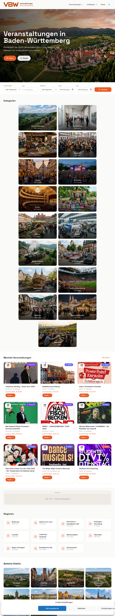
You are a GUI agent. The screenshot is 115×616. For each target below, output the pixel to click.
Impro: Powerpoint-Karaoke (90, 237)
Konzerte (31, 215)
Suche (24, 58)
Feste (106, 297)
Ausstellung (35, 561)
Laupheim (15, 323)
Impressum (91, 564)
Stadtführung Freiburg (51, 237)
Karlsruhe (7, 567)
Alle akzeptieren (52, 608)
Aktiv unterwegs (37, 557)
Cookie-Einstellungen (95, 573)
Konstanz (88, 321)
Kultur (69, 215)
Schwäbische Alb (65, 586)
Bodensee (63, 557)
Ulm (52, 281)
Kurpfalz (62, 570)
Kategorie (8, 86)
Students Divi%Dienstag (88, 319)
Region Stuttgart (65, 583)
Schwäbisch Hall (54, 321)
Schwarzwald (64, 589)
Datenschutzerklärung (95, 567)
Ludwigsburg (8, 573)
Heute (103, 4)
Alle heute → (106, 208)
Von (59, 86)
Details (10, 245)
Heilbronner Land (65, 561)
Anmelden (76, 502)
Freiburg (51, 239)
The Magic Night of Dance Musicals (56, 319)
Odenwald (63, 580)
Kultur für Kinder (37, 580)
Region (42, 86)
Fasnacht (34, 567)
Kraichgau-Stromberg (67, 567)
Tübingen (88, 239)
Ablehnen (81, 608)
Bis (77, 86)
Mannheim (7, 570)
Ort (23, 86)
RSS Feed (90, 570)
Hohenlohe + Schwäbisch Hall (70, 564)
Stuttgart (16, 239)
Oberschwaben (65, 576)
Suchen (103, 89)
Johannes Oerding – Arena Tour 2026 (20, 237)
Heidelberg (8, 564)
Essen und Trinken (38, 564)
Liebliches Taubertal (66, 573)
